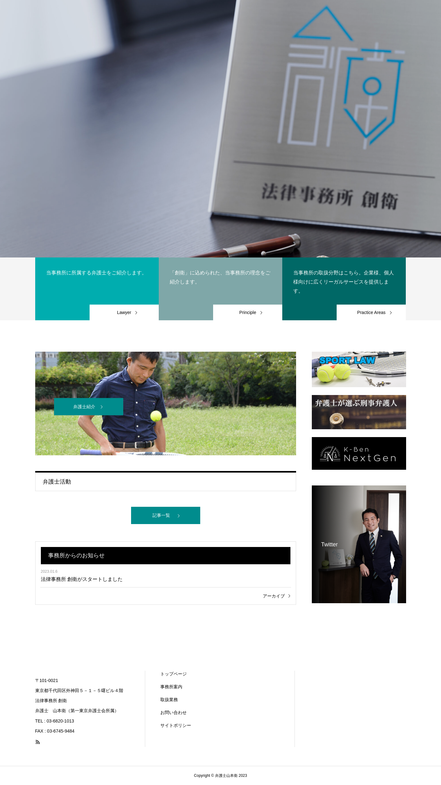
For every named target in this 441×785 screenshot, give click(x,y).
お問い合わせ (173, 712)
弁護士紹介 (84, 406)
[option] (220, 128)
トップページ (173, 673)
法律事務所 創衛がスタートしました (82, 579)
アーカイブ (274, 595)
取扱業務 (169, 699)
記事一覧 (161, 515)
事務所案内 (171, 686)
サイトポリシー (175, 725)
